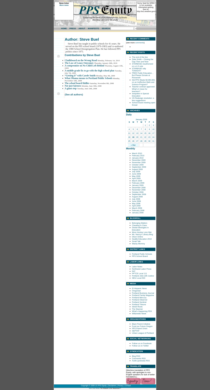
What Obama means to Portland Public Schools (88, 78)
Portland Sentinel (139, 302)
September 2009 (139, 167)
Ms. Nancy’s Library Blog (142, 234)
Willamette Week (139, 313)
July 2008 (136, 199)
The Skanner (137, 309)
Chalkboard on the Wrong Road (81, 60)
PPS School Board (140, 256)
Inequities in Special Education (140, 94)
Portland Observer (139, 300)
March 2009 (137, 181)
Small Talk (136, 241)
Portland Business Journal (143, 293)
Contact (128, 386)
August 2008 (137, 197)
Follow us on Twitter (140, 346)
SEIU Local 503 (138, 278)
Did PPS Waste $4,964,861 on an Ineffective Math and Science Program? (143, 82)
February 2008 (138, 210)
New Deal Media (94, 388)
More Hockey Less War (142, 232)
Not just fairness (73, 86)
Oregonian (136, 291)
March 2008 (137, 208)
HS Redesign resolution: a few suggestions (143, 99)
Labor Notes (137, 267)
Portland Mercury (139, 298)
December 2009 (139, 160)
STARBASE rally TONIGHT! (139, 69)
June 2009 (136, 174)
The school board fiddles (77, 83)
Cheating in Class (139, 225)
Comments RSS (139, 358)
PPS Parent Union (139, 328)
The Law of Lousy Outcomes (79, 63)
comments (139, 43)
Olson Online (137, 237)
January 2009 (138, 185)
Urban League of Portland (143, 333)
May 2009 (136, 176)
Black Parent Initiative (141, 324)
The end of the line (140, 57)
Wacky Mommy (138, 244)
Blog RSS (136, 356)
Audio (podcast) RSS (141, 361)
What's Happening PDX (142, 311)
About (81, 28)
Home (64, 28)
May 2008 (136, 203)
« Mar (133, 145)
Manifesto (93, 28)
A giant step (71, 88)
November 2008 (139, 190)
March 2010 (137, 153)
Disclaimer (112, 386)
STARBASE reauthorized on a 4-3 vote (142, 65)
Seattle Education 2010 (142, 239)
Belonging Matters (139, 223)
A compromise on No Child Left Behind (84, 65)
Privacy (120, 386)
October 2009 (138, 165)
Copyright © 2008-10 (89, 386)
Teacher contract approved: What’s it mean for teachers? (143, 89)
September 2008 (139, 194)
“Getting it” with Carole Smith (80, 75)
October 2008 (138, 192)
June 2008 (136, 201)
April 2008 (136, 206)
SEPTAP (135, 331)
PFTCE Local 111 (139, 273)
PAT (133, 271)
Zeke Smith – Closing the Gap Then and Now (142, 60)
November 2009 (139, 162)
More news (64, 5)
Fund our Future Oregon (142, 326)
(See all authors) (74, 94)
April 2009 (136, 178)
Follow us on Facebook (142, 343)
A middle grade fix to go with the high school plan (89, 70)
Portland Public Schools (142, 254)
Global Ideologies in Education (140, 228)
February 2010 (138, 155)
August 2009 (137, 169)
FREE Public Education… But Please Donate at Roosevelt (143, 75)
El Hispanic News (139, 288)
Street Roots (137, 307)
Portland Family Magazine (143, 295)
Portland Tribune (139, 304)
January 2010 (138, 158)
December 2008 (139, 188)
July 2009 (136, 171)
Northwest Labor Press (141, 269)
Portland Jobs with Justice (143, 276)
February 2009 (138, 183)
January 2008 (138, 213)
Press (72, 28)
